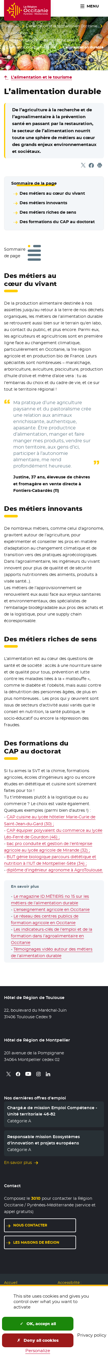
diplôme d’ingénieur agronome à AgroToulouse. (55, 870)
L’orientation (17, 33)
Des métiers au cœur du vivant (52, 193)
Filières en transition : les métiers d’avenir (41, 40)
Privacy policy (91, 1335)
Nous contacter (30, 1225)
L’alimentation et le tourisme (31, 47)
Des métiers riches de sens (48, 212)
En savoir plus (18, 1162)
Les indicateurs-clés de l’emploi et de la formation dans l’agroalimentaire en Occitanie (51, 936)
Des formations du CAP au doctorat (57, 221)
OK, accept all (38, 1323)
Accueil (12, 26)
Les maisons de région (36, 1242)
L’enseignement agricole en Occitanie (52, 909)
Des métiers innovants (43, 202)
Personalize (37, 1350)
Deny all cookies (38, 1340)
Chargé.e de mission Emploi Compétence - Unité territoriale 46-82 (52, 1111)
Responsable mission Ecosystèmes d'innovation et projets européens (43, 1140)
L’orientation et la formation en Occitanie (61, 26)
